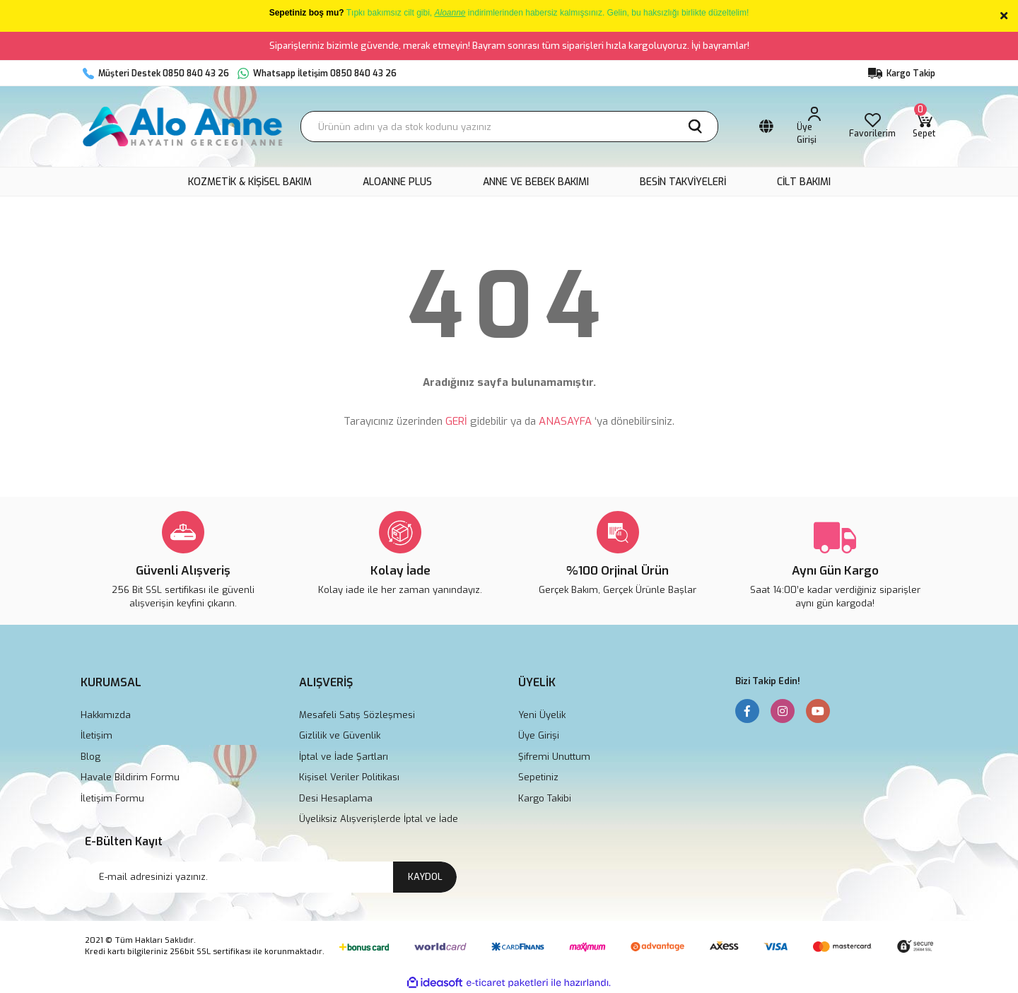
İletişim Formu (112, 798)
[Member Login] (815, 126)
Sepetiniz (538, 777)
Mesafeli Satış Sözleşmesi (357, 715)
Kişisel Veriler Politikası (349, 777)
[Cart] (924, 126)
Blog (90, 757)
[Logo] (183, 127)
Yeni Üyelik (542, 715)
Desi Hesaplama (336, 798)
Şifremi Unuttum (554, 757)
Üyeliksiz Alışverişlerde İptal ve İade (378, 819)
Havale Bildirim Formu (130, 777)
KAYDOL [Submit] (425, 877)
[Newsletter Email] (271, 877)
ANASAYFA (565, 421)
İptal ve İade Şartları (343, 757)
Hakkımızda (106, 715)
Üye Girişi (538, 735)
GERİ (456, 421)
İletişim (96, 735)
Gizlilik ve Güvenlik (339, 735)
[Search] (509, 126)
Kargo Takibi (544, 798)
